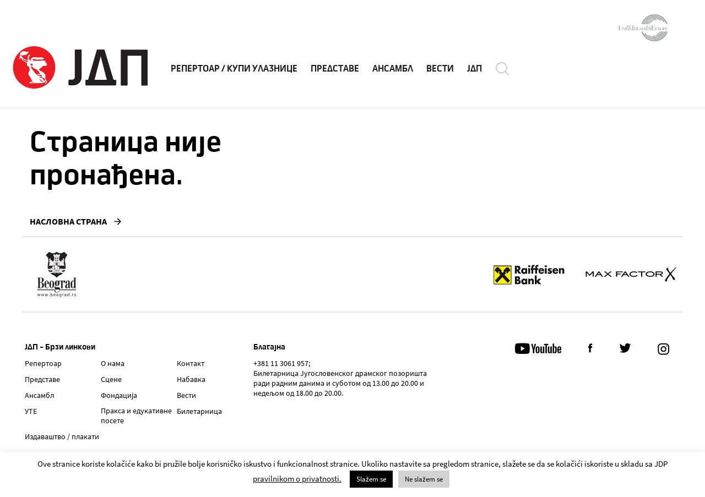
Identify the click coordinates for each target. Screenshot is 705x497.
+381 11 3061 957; (281, 363)
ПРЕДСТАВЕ (335, 68)
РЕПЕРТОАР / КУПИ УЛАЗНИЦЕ (234, 68)
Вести (186, 395)
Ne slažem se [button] (424, 479)
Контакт (190, 363)
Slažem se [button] (371, 479)
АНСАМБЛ (392, 68)
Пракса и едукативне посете (136, 415)
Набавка (191, 379)
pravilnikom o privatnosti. (297, 478)
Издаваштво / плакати (62, 436)
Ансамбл (39, 395)
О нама (112, 363)
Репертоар (43, 363)
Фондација (119, 395)
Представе (42, 379)
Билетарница (199, 411)
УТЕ (31, 411)
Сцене (111, 379)
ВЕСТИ (440, 68)
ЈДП (474, 68)
